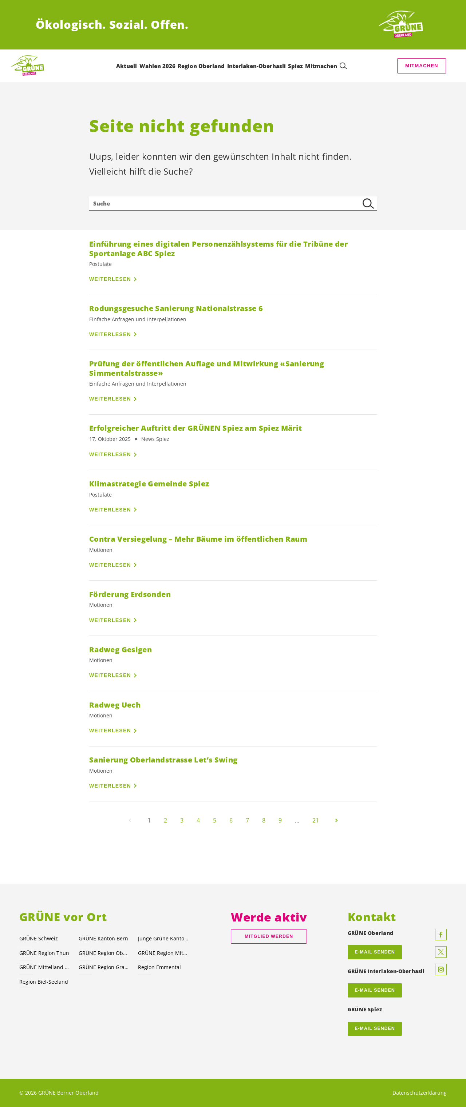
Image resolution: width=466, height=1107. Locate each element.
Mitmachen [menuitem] (321, 65)
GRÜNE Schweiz (38, 938)
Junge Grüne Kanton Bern (163, 938)
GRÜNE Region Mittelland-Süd (163, 952)
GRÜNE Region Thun (44, 952)
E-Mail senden (375, 990)
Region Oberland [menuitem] (201, 65)
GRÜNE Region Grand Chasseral (104, 967)
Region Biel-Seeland (43, 981)
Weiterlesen (110, 279)
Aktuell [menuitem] (126, 65)
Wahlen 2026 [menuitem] (157, 65)
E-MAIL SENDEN (375, 952)
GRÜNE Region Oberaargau (104, 952)
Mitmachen (421, 65)
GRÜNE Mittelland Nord (44, 967)
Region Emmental (159, 967)
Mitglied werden (269, 936)
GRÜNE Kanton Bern (103, 938)
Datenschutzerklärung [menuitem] (419, 1092)
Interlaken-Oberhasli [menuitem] (256, 65)
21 (315, 820)
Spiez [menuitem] (295, 65)
